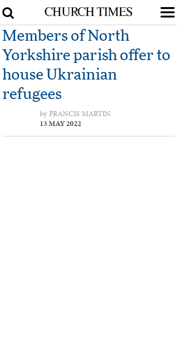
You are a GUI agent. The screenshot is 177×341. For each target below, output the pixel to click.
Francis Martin (79, 113)
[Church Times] (88, 14)
